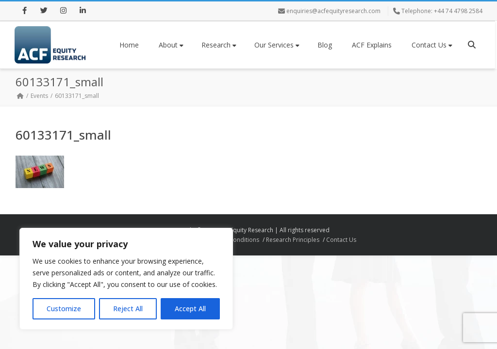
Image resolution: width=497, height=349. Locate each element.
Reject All (128, 308)
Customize (64, 308)
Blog (324, 44)
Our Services (276, 44)
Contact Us (432, 44)
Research (218, 44)
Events (39, 96)
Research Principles (292, 240)
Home (129, 44)
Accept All (190, 308)
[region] (126, 279)
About (171, 44)
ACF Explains (372, 44)
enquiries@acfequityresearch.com (333, 11)
